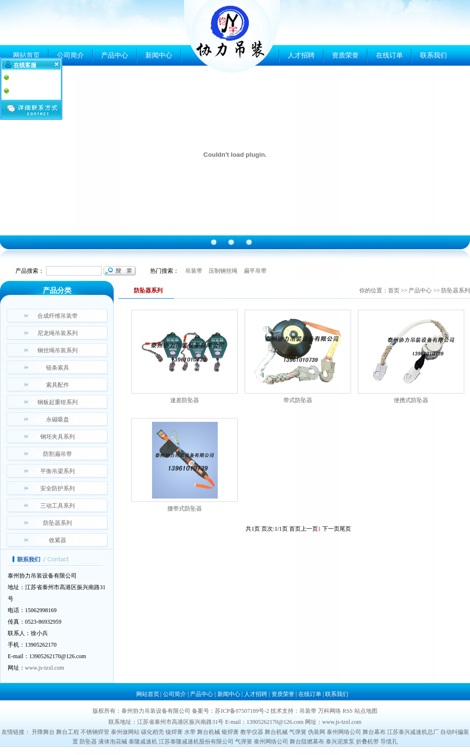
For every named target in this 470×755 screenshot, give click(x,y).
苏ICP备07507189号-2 (242, 711)
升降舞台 (43, 732)
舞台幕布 (374, 732)
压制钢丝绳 (223, 270)
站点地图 (365, 711)
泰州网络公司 (344, 732)
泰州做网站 (125, 732)
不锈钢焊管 (95, 732)
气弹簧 (297, 732)
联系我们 (433, 55)
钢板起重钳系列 (57, 402)
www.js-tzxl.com (44, 667)
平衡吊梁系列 (57, 471)
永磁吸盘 (57, 419)
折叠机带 (367, 741)
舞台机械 (208, 732)
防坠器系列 (57, 523)
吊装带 (193, 270)
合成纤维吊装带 (57, 316)
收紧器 (57, 540)
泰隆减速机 (143, 741)
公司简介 (70, 55)
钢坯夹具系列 (57, 436)
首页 (394, 290)
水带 (190, 732)
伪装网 (316, 732)
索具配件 (57, 385)
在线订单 (389, 55)
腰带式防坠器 (184, 508)
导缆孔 (389, 741)
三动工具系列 (57, 505)
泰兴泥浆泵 (340, 741)
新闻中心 (158, 55)
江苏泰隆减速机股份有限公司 (196, 741)
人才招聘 (301, 55)
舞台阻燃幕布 (307, 741)
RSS (347, 711)
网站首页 (26, 55)
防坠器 (88, 741)
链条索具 (57, 367)
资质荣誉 (345, 55)
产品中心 (114, 55)
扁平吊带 (255, 270)
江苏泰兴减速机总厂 (413, 732)
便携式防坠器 (411, 400)
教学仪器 (251, 732)
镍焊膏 (174, 732)
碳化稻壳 (152, 732)
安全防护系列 (57, 488)
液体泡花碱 (112, 741)
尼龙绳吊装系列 (57, 333)
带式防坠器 (297, 400)
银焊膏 (230, 732)
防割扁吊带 (57, 454)
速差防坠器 (184, 400)
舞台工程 (67, 732)
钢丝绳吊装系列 (57, 350)
